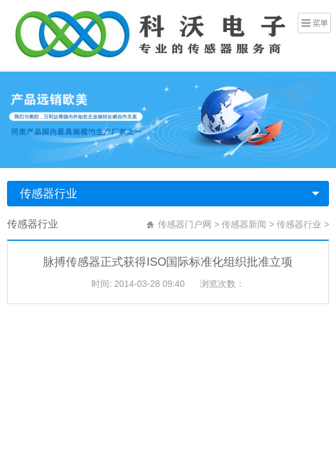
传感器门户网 (184, 224)
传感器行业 (48, 193)
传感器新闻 (244, 224)
